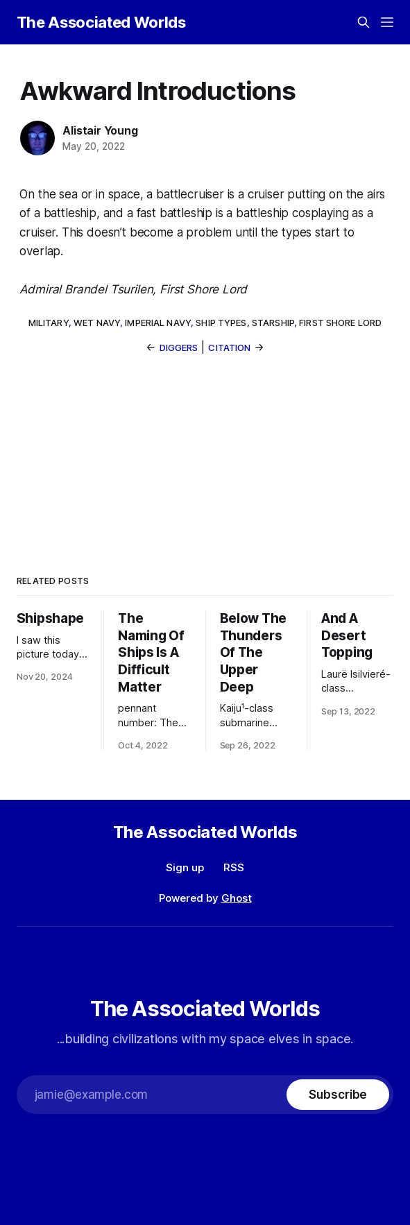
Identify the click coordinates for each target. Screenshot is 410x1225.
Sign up (185, 867)
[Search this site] (363, 22)
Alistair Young (99, 130)
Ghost (236, 898)
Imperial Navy (158, 322)
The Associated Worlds (101, 22)
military (48, 322)
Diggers (179, 347)
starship (273, 322)
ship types (221, 322)
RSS (233, 867)
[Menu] (387, 22)
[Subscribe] (338, 1094)
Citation (229, 347)
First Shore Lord (340, 322)
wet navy (97, 322)
